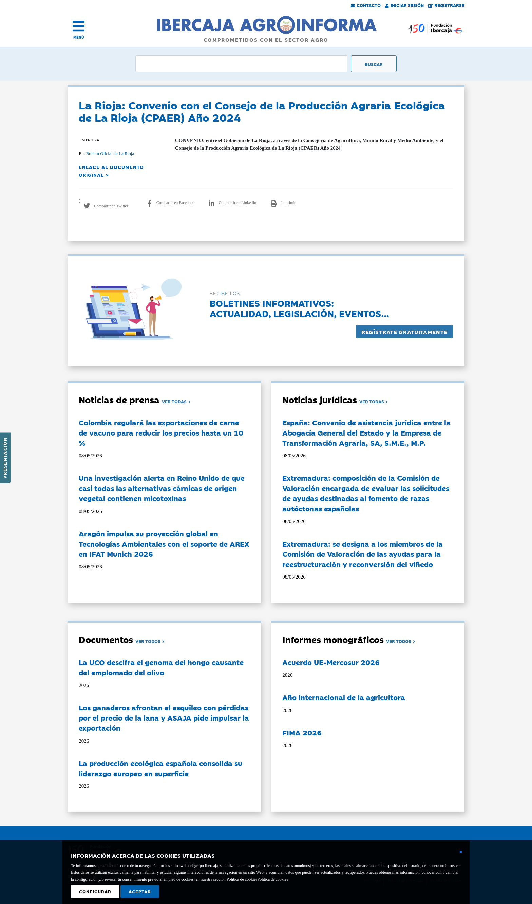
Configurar (95, 891)
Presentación (4, 458)
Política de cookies (272, 879)
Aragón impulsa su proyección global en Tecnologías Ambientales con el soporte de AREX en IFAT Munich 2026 (164, 543)
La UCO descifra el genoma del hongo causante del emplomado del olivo (161, 667)
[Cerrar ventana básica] (460, 852)
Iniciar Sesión (404, 5)
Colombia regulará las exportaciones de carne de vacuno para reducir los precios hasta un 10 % (161, 432)
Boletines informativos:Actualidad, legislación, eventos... (299, 308)
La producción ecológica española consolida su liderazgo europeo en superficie (160, 768)
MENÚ (78, 37)
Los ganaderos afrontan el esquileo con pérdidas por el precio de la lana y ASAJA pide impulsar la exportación (164, 717)
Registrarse (446, 5)
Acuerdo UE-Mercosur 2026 (331, 662)
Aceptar (140, 891)
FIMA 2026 (302, 732)
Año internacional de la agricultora (343, 697)
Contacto (366, 5)
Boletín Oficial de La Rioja (110, 153)
